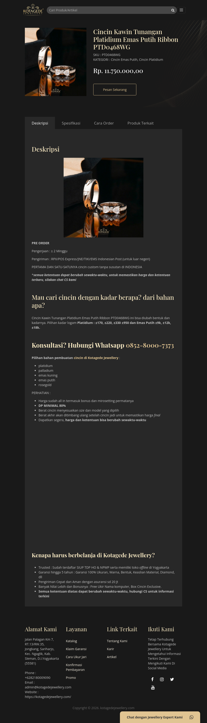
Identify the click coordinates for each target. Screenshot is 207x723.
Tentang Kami (117, 641)
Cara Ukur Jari (76, 657)
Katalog (71, 641)
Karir (110, 649)
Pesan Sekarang (115, 89)
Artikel (111, 657)
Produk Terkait (140, 123)
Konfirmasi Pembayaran (75, 667)
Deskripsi (40, 123)
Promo (71, 677)
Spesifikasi (71, 123)
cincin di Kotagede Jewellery (96, 358)
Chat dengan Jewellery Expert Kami (160, 717)
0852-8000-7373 (150, 345)
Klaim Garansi (76, 649)
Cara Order (104, 123)
